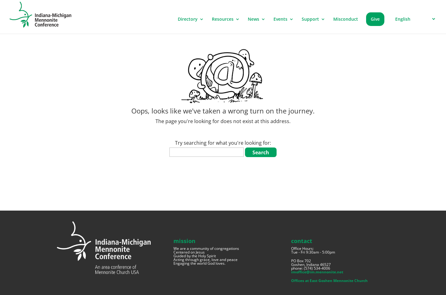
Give (375, 19)
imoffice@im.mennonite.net (317, 272)
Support (310, 19)
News (253, 19)
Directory (188, 19)
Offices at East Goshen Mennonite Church (329, 280)
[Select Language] (414, 19)
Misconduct (345, 19)
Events (280, 19)
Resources (223, 19)
